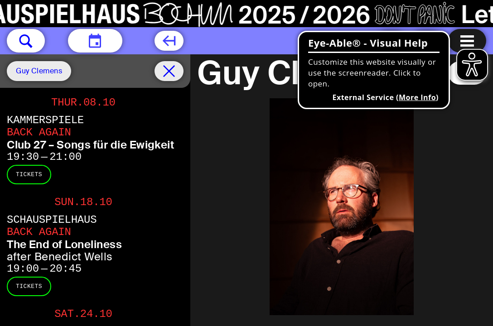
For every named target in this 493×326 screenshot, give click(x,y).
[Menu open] (467, 41)
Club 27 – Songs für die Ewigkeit (90, 145)
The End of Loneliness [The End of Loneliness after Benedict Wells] (64, 244)
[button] (26, 41)
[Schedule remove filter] (169, 71)
